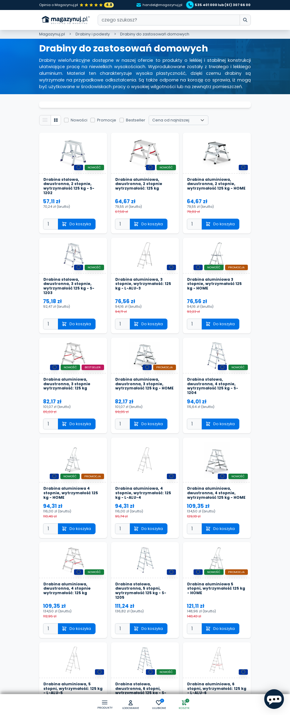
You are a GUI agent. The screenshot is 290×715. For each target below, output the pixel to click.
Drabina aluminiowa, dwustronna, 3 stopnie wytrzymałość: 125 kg (67, 371)
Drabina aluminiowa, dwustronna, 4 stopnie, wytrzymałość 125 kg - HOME (216, 481)
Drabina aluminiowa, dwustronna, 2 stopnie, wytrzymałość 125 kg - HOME (216, 170)
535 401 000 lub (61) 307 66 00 (219, 4)
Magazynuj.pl (52, 34)
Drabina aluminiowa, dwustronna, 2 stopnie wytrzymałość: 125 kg (139, 170)
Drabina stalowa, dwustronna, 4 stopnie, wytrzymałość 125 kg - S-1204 (212, 374)
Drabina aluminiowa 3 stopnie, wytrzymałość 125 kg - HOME (214, 271)
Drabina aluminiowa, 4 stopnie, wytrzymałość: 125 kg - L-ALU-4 (143, 481)
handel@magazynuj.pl (158, 4)
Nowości (79, 106)
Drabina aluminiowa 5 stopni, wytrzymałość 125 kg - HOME (216, 577)
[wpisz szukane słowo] (245, 20)
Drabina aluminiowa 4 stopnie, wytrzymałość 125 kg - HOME (71, 481)
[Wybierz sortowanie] (179, 107)
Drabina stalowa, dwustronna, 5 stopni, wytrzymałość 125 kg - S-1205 (141, 579)
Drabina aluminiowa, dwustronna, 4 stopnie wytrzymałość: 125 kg (67, 577)
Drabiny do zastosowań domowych (154, 34)
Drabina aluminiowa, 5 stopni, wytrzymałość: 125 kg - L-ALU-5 (70, 677)
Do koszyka (76, 211)
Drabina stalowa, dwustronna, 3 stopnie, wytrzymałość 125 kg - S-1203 (69, 273)
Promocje (107, 106)
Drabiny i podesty (93, 34)
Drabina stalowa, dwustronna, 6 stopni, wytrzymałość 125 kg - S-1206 (141, 679)
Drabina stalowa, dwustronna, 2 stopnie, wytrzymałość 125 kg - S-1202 (69, 173)
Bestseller (136, 106)
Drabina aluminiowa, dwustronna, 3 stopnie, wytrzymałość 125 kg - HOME (144, 371)
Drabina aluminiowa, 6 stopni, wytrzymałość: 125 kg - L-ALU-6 (214, 677)
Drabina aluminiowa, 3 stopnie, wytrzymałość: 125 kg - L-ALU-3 (143, 271)
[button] (130, 705)
